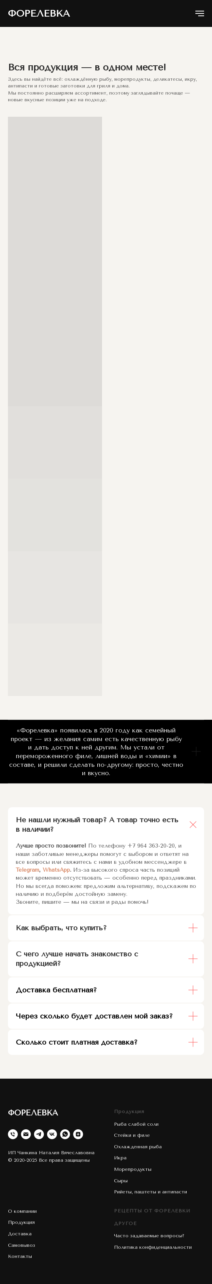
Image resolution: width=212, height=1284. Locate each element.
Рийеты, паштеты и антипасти (150, 1192)
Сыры (121, 1180)
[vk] (52, 1134)
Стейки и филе (132, 1135)
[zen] (78, 1134)
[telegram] (39, 1134)
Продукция (129, 1111)
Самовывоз (21, 1245)
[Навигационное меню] (199, 13)
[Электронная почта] (26, 1134)
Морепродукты (132, 1169)
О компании (22, 1211)
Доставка (20, 1234)
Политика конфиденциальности (153, 1247)
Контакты (20, 1256)
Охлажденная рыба (138, 1146)
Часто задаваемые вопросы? (149, 1235)
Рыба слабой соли (136, 1124)
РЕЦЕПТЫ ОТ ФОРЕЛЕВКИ (152, 1211)
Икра (120, 1158)
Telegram (27, 870)
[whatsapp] (65, 1134)
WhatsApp (56, 870)
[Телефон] (13, 1134)
